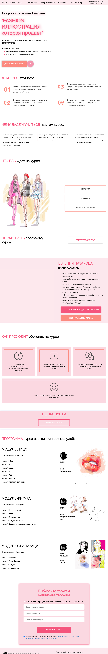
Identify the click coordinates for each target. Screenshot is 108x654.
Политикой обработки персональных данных (41, 640)
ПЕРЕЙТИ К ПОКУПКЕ (14, 64)
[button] (57, 464)
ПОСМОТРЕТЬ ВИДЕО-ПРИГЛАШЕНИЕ (83, 309)
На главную (32, 3)
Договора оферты (62, 637)
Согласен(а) (75, 637)
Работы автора (77, 3)
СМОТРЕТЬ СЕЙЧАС (85, 240)
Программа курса (47, 3)
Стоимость (63, 3)
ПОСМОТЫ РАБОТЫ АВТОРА (81, 318)
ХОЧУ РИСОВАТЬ (54, 424)
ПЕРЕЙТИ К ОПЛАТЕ (53, 631)
